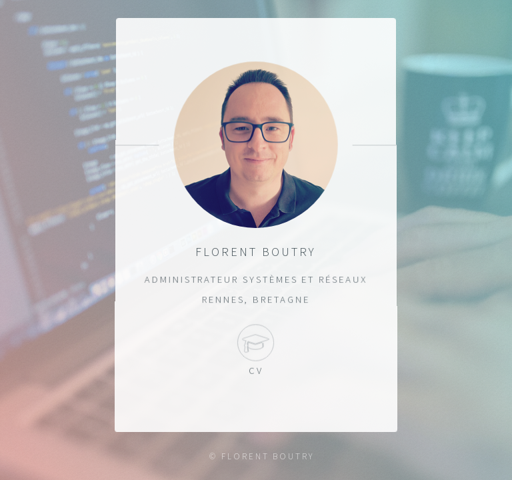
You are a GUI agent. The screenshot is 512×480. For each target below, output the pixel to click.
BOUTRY (293, 456)
